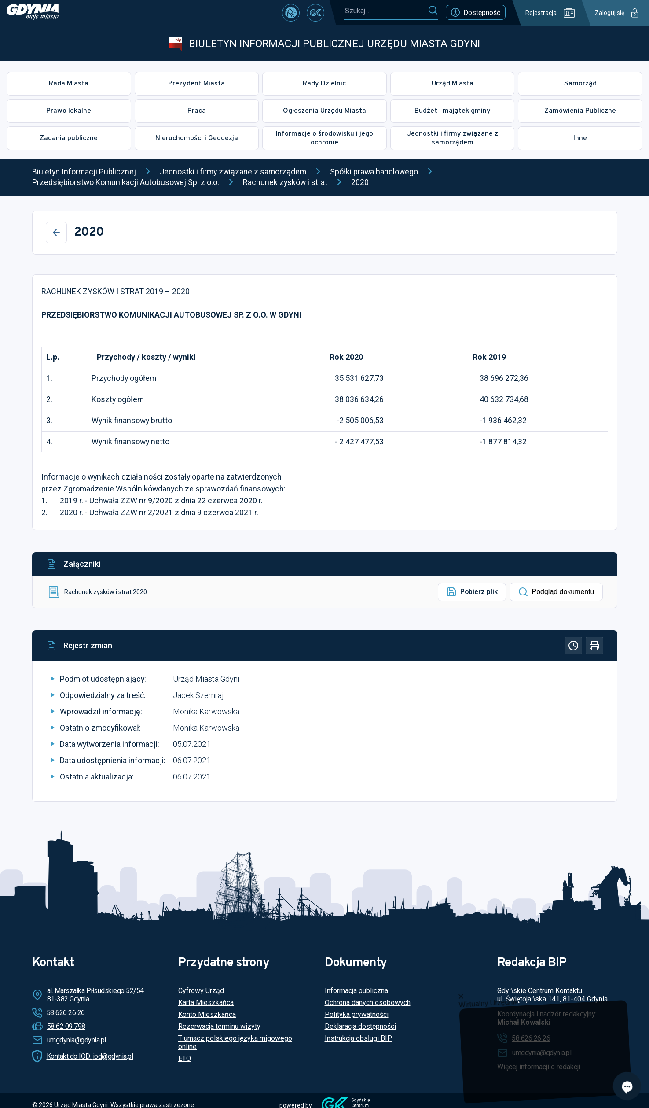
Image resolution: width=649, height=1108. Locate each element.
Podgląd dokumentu (556, 592)
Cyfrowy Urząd (201, 990)
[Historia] (573, 645)
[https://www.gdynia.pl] (33, 13)
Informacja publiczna (356, 990)
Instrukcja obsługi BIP (358, 1038)
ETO (184, 1058)
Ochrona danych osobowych (368, 1002)
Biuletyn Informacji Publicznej (84, 171)
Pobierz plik (472, 592)
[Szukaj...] (386, 10)
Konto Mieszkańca (207, 1014)
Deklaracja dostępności (360, 1026)
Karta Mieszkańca (206, 1002)
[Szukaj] (433, 10)
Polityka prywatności (357, 1014)
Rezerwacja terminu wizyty (219, 1026)
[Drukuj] (594, 645)
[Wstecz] (56, 232)
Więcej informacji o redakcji (538, 1067)
